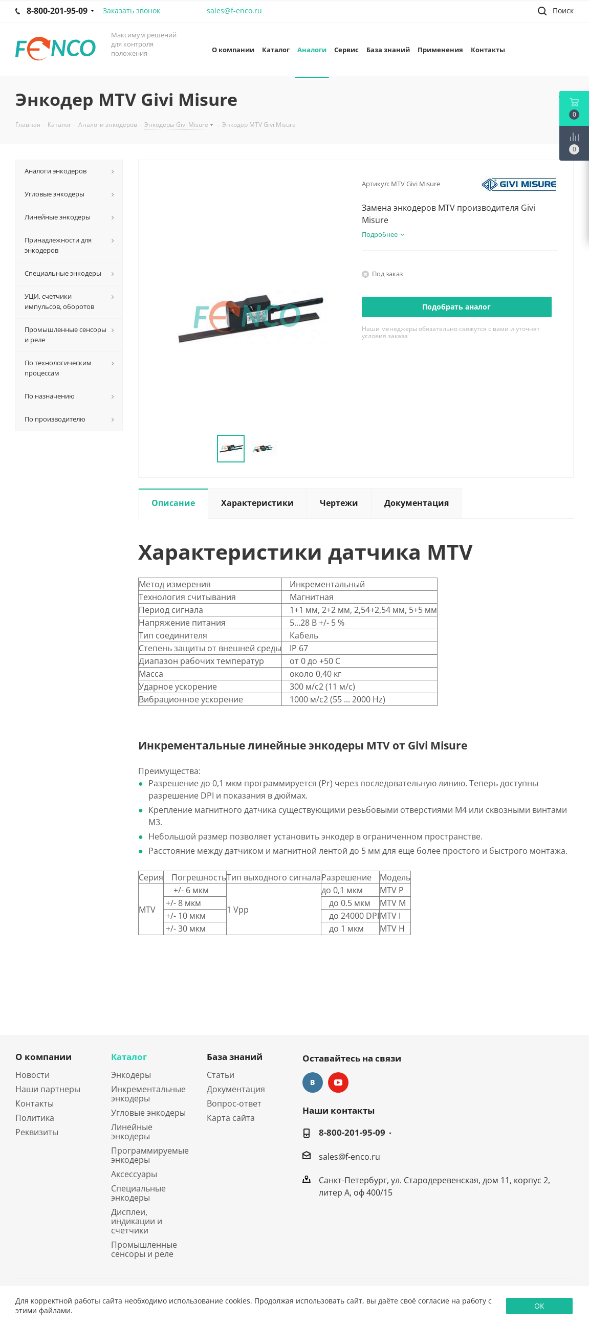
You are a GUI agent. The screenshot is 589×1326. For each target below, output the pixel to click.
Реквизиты (36, 1132)
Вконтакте (312, 1082)
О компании (43, 1057)
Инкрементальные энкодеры (148, 1094)
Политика (34, 1117)
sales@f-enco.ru (234, 10)
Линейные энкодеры (131, 1131)
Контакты (34, 1103)
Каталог (129, 1057)
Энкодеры (131, 1074)
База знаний (235, 1057)
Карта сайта (231, 1117)
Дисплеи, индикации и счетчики (136, 1221)
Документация (236, 1089)
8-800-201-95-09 (352, 1132)
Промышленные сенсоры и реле (144, 1249)
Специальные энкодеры (138, 1193)
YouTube (338, 1082)
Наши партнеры (47, 1089)
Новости (32, 1074)
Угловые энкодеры (148, 1112)
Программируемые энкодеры (150, 1155)
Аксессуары (134, 1174)
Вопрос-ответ (234, 1103)
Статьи (220, 1074)
